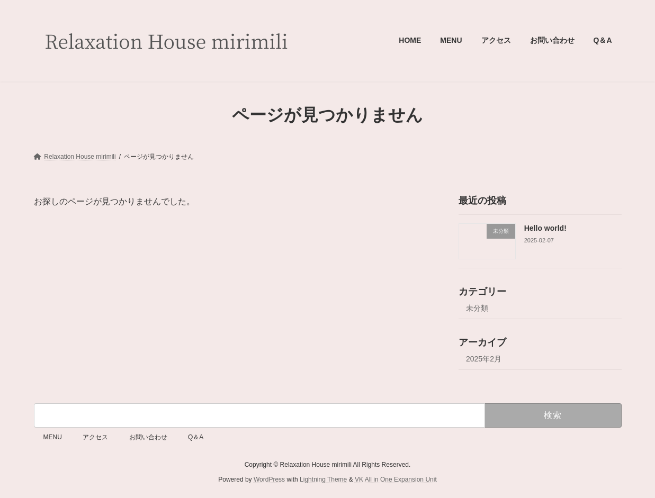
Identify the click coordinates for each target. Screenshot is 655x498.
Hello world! (545, 228)
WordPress (269, 479)
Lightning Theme (323, 479)
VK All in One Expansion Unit (396, 479)
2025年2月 (483, 359)
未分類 (477, 308)
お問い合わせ (148, 437)
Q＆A (195, 437)
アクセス (95, 437)
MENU (52, 437)
